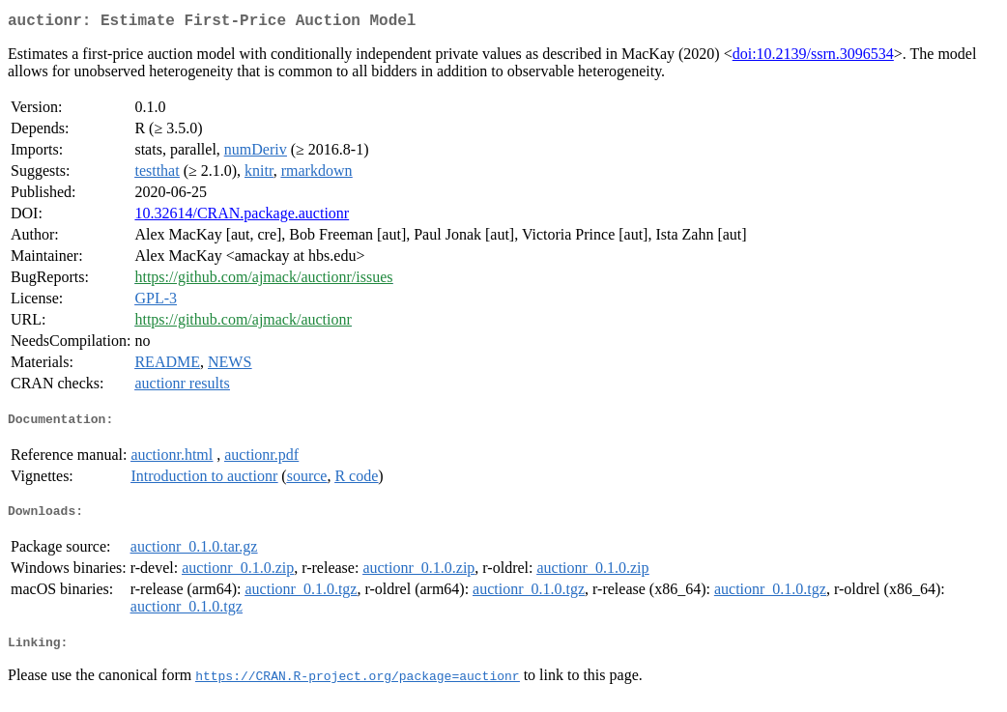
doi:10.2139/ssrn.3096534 (813, 57)
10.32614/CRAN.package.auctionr (241, 217)
